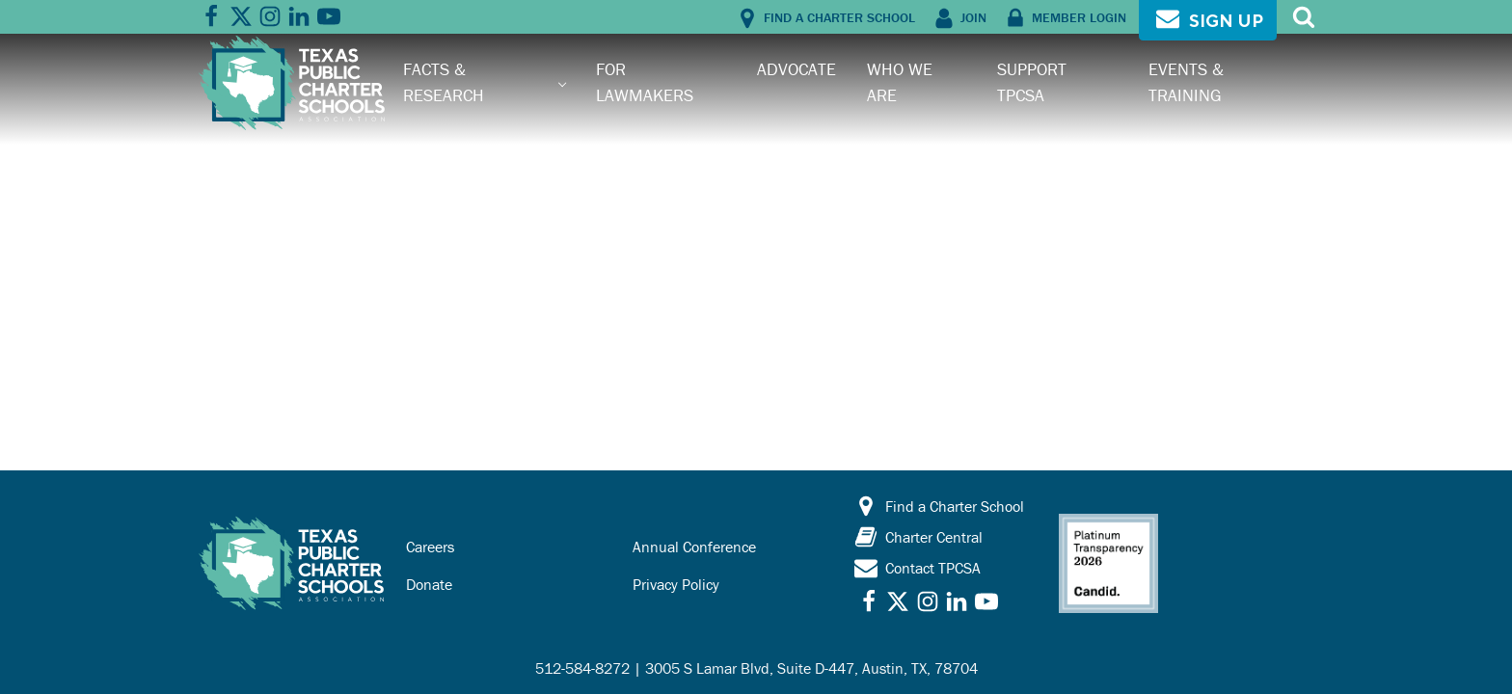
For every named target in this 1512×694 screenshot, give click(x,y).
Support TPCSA (1031, 81)
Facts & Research (443, 81)
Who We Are (899, 81)
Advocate (796, 69)
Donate (429, 584)
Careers (430, 546)
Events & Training (1186, 81)
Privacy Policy (676, 584)
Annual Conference (694, 546)
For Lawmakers (644, 81)
